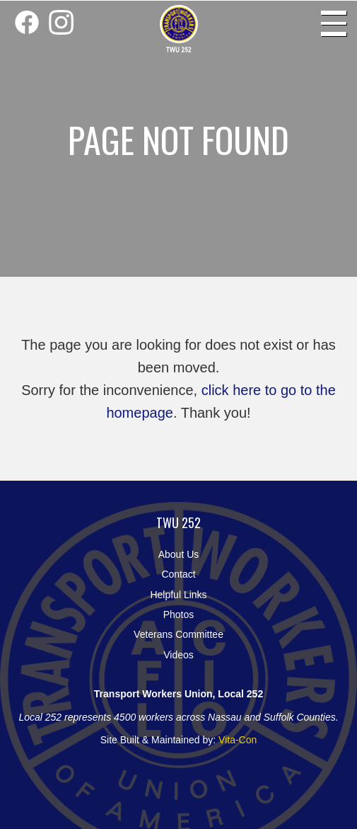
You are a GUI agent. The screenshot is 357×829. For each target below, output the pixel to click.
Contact (178, 574)
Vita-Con (237, 739)
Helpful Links (178, 594)
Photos (178, 614)
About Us (178, 554)
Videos (178, 655)
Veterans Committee (178, 634)
